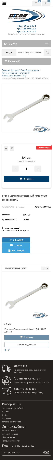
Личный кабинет (9, 430)
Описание (16, 240)
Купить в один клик (27, 344)
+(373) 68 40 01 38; (26, 28)
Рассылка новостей (11, 440)
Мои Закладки (8, 437)
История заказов (10, 434)
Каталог (6, 411)
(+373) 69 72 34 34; (26, 25)
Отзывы (16, 245)
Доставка (6, 418)
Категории (26, 44)
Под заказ (26, 178)
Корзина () (12, 61)
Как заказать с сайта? (12, 408)
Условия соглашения (11, 421)
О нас (4, 414)
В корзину (26, 337)
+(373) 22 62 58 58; (26, 31)
